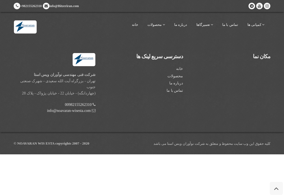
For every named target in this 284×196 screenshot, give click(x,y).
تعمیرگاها (204, 25)
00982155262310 (78, 105)
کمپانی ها (256, 25)
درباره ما (180, 25)
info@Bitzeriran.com (61, 6)
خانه (135, 25)
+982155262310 (28, 6)
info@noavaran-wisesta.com (69, 111)
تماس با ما (230, 25)
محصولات (156, 25)
